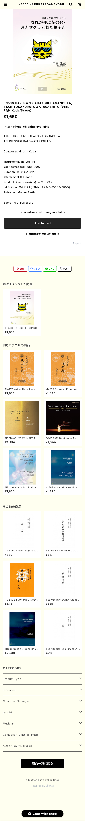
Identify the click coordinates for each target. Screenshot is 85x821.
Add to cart (42, 223)
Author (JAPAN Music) (17, 745)
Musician (8, 723)
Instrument (10, 690)
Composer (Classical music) (21, 734)
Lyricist (7, 712)
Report (77, 243)
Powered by (42, 785)
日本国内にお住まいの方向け (42, 234)
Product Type (12, 678)
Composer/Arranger (16, 701)
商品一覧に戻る (42, 763)
